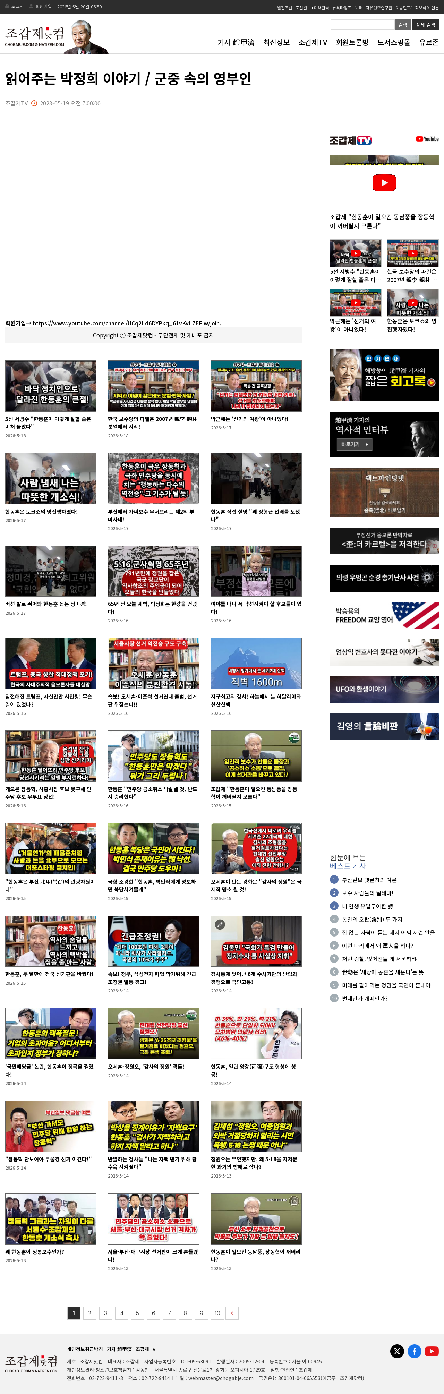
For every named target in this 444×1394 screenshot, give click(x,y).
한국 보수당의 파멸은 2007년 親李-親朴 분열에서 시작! (152, 422)
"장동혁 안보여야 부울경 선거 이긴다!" (48, 1159)
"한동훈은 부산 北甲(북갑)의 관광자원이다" (50, 885)
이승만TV (403, 7)
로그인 (17, 6)
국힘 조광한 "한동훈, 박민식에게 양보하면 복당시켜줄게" (152, 885)
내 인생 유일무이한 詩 (367, 907)
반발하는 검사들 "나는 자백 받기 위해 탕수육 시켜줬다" (152, 1163)
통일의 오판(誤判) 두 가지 (372, 920)
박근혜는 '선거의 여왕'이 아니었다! (250, 418)
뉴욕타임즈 (341, 7)
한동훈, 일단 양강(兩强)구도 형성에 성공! (253, 1070)
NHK (358, 7)
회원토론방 (352, 42)
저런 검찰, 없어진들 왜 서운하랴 (379, 959)
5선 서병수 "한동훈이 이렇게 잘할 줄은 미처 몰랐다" (48, 422)
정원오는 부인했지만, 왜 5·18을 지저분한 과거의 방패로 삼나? (254, 1163)
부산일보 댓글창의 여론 (369, 880)
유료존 (429, 42)
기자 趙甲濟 (236, 42)
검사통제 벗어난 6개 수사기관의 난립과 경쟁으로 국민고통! (254, 977)
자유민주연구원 (379, 7)
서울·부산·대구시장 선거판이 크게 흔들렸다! (153, 1255)
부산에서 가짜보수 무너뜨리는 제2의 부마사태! (151, 515)
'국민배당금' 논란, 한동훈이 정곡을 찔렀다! (49, 1070)
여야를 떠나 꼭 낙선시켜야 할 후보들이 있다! (256, 607)
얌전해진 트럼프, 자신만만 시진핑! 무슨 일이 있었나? (48, 700)
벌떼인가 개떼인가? (365, 999)
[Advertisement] (384, 795)
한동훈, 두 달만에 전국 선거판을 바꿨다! (49, 973)
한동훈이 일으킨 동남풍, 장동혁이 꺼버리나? (256, 1255)
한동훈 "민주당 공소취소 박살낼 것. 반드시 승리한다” (152, 793)
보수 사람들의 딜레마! (367, 893)
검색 (402, 24)
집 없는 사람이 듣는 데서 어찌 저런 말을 (388, 933)
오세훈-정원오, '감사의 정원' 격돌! (146, 1066)
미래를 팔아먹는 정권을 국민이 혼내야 (386, 986)
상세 (425, 24)
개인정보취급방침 (85, 1348)
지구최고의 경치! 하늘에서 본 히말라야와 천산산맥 (256, 700)
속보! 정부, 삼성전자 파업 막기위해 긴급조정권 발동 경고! (152, 977)
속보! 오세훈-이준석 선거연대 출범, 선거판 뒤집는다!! (152, 700)
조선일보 (303, 7)
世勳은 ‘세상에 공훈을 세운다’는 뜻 (383, 972)
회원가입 (43, 6)
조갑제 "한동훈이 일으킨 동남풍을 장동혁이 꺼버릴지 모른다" (254, 793)
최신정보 (276, 42)
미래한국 (321, 7)
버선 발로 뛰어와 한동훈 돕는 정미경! (46, 603)
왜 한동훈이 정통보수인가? (34, 1251)
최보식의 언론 (427, 7)
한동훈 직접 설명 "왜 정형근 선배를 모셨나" (255, 515)
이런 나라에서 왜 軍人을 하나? (377, 946)
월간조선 (284, 7)
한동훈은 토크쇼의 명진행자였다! (41, 511)
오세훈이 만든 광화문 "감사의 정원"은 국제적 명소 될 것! (256, 885)
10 (217, 1313)
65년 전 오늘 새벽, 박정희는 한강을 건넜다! (152, 607)
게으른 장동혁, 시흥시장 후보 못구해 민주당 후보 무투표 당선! (48, 793)
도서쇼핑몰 (393, 42)
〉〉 (232, 1313)
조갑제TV (312, 42)
